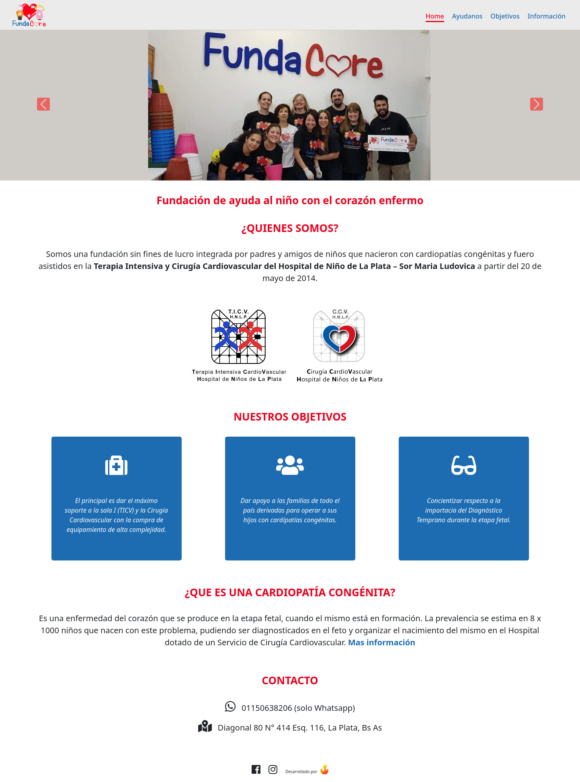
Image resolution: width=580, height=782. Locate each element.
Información (547, 16)
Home (435, 16)
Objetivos (504, 16)
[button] (43, 104)
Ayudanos (467, 16)
